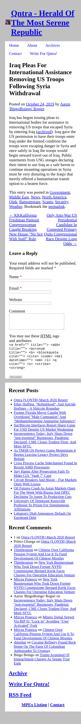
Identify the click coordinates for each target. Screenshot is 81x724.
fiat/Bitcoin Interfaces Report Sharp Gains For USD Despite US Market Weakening (44, 436)
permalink (56, 206)
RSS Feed (20, 703)
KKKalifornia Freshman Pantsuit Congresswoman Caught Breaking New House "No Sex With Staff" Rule (26, 227)
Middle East (19, 197)
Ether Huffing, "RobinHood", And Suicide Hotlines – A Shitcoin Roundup (45, 415)
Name (15, 276)
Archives (52, 45)
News (35, 197)
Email (15, 288)
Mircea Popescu (25, 588)
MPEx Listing (34, 713)
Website (15, 299)
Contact (15, 53)
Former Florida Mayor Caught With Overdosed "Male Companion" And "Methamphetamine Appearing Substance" (45, 425)
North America (54, 197)
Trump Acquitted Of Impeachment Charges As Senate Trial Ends (42, 667)
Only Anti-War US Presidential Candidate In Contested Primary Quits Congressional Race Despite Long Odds (60, 229)
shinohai (20, 651)
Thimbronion (23, 558)
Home (14, 45)
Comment (17, 311)
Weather (15, 206)
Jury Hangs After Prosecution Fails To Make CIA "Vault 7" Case (41, 482)
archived (44, 131)
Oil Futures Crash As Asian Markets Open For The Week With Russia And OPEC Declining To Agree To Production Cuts (44, 501)
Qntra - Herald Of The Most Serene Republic (42, 23)
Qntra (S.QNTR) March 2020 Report (41, 408)
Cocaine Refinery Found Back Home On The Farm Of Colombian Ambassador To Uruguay (45, 655)
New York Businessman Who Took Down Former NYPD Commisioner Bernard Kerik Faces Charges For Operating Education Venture (44, 577)
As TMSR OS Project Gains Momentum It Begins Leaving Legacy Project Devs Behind (45, 463)
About (32, 45)
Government (60, 192)
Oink (13, 201)
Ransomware (29, 201)
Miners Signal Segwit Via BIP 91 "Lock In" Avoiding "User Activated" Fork (44, 629)
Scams (47, 201)
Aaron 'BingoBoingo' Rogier (39, 106)
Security (61, 201)
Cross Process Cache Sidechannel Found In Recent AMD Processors (45, 473)
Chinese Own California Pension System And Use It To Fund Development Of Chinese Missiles (44, 562)
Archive (18, 682)
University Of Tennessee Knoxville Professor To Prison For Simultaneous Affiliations (41, 513)
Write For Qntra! (43, 53)
